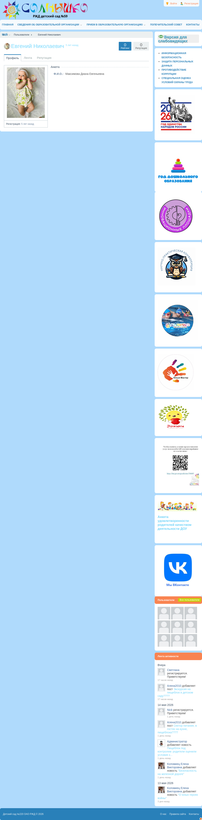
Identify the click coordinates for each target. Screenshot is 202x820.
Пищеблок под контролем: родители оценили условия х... (177, 751)
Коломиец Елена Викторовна (178, 765)
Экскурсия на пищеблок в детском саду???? (175, 692)
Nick (169, 709)
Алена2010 (174, 685)
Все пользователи (189, 600)
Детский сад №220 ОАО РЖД (19, 814)
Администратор (177, 741)
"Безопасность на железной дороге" (177, 772)
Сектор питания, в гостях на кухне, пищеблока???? (177, 729)
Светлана (173, 670)
